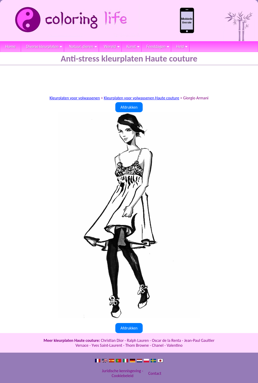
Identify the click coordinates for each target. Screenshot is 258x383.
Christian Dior (112, 340)
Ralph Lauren (138, 340)
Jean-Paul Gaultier (199, 340)
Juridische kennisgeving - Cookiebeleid (122, 373)
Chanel (158, 345)
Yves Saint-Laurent (107, 345)
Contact (154, 373)
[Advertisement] (129, 79)
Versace (82, 345)
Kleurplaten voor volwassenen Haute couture (141, 97)
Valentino (175, 345)
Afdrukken (129, 107)
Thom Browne (137, 345)
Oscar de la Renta (166, 340)
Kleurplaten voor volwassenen (75, 97)
